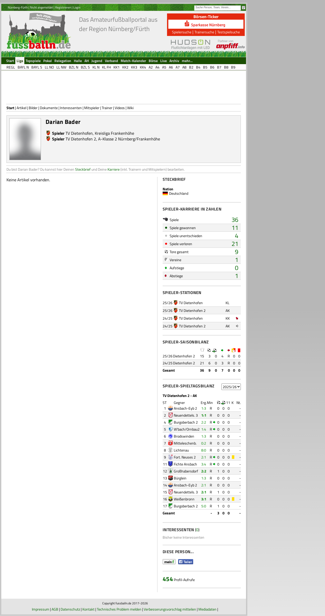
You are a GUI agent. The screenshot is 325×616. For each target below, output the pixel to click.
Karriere (113, 169)
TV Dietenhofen (79, 133)
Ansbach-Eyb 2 (185, 408)
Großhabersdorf (186, 471)
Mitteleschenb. (185, 443)
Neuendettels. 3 (186, 415)
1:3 (203, 408)
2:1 (203, 457)
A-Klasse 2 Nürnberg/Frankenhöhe (129, 139)
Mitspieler (91, 107)
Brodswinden (184, 436)
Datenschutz (70, 609)
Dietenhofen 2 (184, 356)
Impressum (40, 609)
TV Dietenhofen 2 (81, 139)
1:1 (203, 415)
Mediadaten (207, 609)
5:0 (203, 506)
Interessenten (71, 107)
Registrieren (63, 7)
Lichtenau (181, 450)
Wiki (130, 107)
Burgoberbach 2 (186, 422)
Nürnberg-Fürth (18, 7)
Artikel (21, 107)
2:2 (203, 422)
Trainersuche (204, 32)
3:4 (203, 464)
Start (10, 107)
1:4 (203, 429)
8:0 (203, 450)
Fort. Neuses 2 (185, 457)
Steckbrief (83, 169)
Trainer (107, 107)
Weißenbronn (184, 499)
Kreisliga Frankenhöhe (114, 133)
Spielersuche (181, 32)
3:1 (203, 499)
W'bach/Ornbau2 (187, 429)
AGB (55, 609)
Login (76, 7)
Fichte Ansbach (185, 464)
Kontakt (88, 609)
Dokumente (49, 107)
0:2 (203, 443)
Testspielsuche (228, 32)
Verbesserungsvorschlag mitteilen (170, 609)
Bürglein (180, 478)
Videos (120, 107)
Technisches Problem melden (119, 609)
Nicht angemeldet (41, 7)
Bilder (33, 107)
